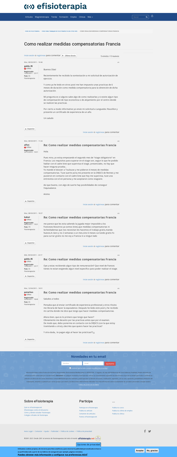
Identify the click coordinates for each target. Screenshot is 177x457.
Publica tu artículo (85, 410)
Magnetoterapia (42, 17)
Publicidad (54, 431)
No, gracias (152, 450)
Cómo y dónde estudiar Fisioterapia (37, 413)
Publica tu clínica (118, 413)
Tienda (54, 17)
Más (90, 17)
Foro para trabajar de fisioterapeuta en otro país (64, 31)
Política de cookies (67, 431)
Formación (63, 17)
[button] (152, 17)
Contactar (38, 431)
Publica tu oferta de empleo (122, 410)
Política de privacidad (84, 431)
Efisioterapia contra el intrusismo (36, 410)
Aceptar (140, 450)
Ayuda (46, 431)
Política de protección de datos (89, 384)
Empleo (73, 17)
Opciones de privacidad (88, 444)
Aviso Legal (28, 431)
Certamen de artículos (87, 413)
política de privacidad (100, 368)
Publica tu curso (118, 407)
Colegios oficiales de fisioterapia (36, 416)
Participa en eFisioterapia (88, 407)
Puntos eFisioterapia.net (88, 416)
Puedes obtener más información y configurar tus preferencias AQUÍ (52, 454)
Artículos (29, 17)
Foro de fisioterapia (33, 31)
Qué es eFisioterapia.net (33, 407)
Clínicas (82, 17)
